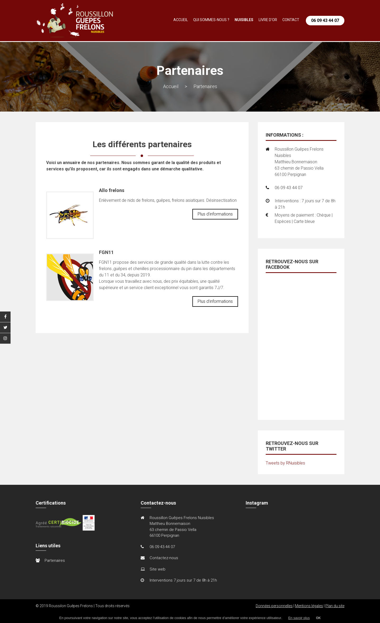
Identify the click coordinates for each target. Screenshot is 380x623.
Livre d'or (268, 20)
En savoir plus (299, 618)
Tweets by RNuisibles (285, 463)
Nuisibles (244, 20)
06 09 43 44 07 (325, 20)
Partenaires (55, 560)
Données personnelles (274, 606)
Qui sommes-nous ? (211, 20)
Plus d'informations (215, 214)
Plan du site (334, 606)
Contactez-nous (164, 557)
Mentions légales (309, 606)
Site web (157, 569)
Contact (290, 20)
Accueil (180, 20)
